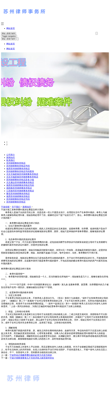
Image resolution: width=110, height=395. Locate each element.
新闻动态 (10, 157)
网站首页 (10, 28)
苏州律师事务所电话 (15, 163)
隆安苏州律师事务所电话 (18, 193)
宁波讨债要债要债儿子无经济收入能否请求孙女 (32, 358)
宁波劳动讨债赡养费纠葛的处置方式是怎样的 (31, 355)
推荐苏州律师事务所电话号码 (20, 185)
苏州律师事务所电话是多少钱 (20, 180)
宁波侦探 (5, 207)
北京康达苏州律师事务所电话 (20, 182)
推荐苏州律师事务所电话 (18, 168)
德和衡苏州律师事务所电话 (19, 188)
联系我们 (10, 160)
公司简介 (10, 155)
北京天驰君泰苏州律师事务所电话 (22, 174)
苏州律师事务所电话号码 (18, 166)
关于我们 (16, 207)
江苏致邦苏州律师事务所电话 (20, 191)
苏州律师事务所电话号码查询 (20, 171)
